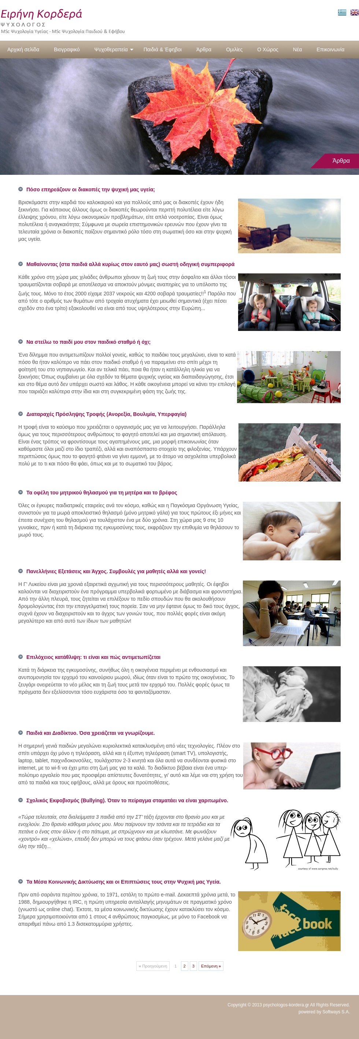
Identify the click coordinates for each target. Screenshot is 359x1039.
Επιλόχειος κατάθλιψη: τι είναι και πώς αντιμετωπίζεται (93, 657)
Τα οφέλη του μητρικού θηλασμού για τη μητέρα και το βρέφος (101, 492)
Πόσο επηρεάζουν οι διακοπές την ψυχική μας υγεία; (90, 189)
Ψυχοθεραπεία (113, 49)
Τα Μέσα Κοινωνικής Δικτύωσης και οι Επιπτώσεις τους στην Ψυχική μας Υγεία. (123, 882)
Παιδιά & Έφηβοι (163, 49)
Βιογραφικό (66, 49)
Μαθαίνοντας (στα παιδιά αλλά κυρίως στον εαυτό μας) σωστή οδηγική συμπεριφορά (130, 264)
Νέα (297, 49)
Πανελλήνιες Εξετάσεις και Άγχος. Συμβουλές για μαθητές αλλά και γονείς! (116, 571)
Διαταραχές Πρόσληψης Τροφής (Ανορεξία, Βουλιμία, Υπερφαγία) (106, 414)
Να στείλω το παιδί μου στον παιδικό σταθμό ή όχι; (88, 342)
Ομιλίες (234, 49)
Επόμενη (211, 966)
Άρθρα (203, 49)
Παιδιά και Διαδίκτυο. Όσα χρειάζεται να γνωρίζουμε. (90, 733)
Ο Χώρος (267, 49)
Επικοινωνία (330, 49)
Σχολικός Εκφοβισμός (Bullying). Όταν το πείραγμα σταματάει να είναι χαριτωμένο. (127, 800)
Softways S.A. (336, 1011)
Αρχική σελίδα (23, 49)
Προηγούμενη (153, 966)
